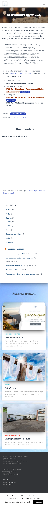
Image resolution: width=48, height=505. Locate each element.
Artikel (8, 214)
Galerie (8, 230)
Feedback (5, 480)
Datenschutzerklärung (9, 482)
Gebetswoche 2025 (14, 337)
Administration (6, 485)
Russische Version (15, 249)
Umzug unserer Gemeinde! (17, 438)
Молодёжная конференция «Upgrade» (20, 258)
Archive (8, 210)
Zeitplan (24, 117)
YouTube (25, 92)
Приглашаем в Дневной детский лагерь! (20, 274)
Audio (8, 222)
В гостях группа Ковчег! (14, 266)
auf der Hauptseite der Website (20, 74)
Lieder (8, 238)
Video (8, 226)
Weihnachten (16, 117)
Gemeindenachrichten (18, 113)
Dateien (8, 218)
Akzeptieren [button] (38, 502)
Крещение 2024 (11, 270)
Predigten (9, 242)
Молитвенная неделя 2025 (15, 254)
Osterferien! (10, 388)
